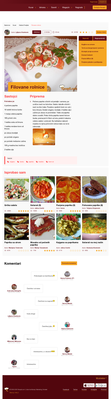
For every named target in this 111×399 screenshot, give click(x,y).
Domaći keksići (87, 55)
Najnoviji (86, 38)
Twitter (75, 389)
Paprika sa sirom (16, 232)
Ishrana (42, 7)
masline (41, 162)
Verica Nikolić (67, 303)
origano (12, 162)
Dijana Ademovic (67, 329)
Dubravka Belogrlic (14, 291)
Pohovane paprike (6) (94, 194)
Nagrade (79, 7)
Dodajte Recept (99, 7)
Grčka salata (16, 194)
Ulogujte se (103, 2)
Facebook (66, 389)
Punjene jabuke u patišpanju (92, 62)
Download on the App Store (89, 385)
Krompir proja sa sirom (90, 51)
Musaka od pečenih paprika (42, 232)
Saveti (54, 7)
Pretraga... (88, 7)
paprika (31, 162)
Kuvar (31, 7)
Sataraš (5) (42, 194)
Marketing (39, 389)
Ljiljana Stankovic (22, 32)
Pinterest (104, 389)
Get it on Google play (101, 385)
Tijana (14, 366)
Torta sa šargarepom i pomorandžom (93, 48)
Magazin (66, 7)
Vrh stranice (100, 378)
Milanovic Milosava (14, 341)
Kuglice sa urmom (88, 44)
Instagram (94, 389)
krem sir (51, 162)
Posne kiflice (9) (87, 58)
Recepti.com (15, 6)
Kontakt (45, 389)
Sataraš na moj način (94, 232)
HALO (17, 392)
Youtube (84, 389)
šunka (22, 162)
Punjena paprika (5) (68, 194)
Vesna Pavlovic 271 (67, 278)
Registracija (94, 2)
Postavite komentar (69, 263)
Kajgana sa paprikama (68, 232)
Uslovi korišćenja (30, 389)
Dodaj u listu (101, 32)
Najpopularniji (100, 38)
